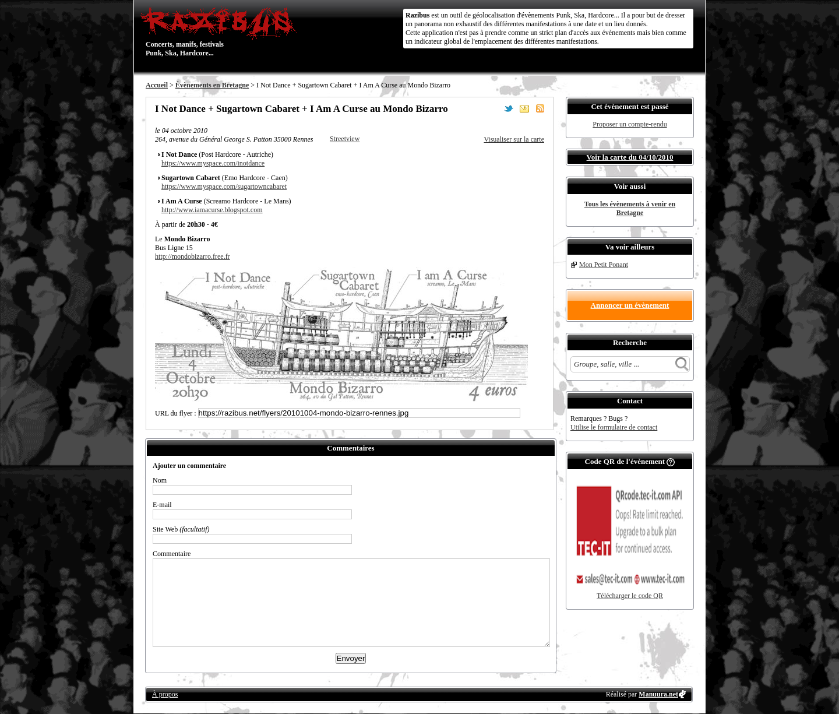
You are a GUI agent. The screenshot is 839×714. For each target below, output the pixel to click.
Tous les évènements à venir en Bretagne (629, 208)
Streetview (344, 139)
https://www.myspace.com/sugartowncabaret (224, 186)
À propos (165, 694)
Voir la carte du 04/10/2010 (630, 157)
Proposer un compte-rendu (630, 124)
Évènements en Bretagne (212, 85)
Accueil (157, 85)
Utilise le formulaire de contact (613, 427)
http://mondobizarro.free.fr (192, 256)
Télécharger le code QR (630, 596)
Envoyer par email (524, 108)
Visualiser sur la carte (514, 139)
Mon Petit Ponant (603, 265)
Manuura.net (658, 694)
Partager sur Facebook (493, 108)
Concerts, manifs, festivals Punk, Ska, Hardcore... (221, 31)
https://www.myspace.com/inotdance (213, 163)
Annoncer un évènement (630, 305)
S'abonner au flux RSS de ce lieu (540, 108)
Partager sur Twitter (508, 108)
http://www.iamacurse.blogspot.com (212, 210)
